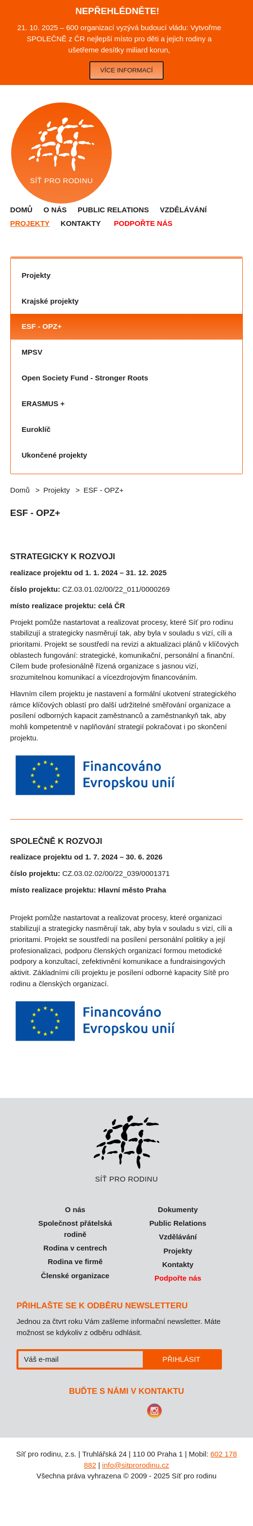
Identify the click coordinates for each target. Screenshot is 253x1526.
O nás (55, 210)
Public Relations (177, 1223)
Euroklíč (36, 429)
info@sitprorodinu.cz (135, 1465)
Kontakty (81, 223)
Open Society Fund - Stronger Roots (84, 378)
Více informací (126, 70)
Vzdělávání (183, 210)
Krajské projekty (49, 301)
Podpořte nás (143, 223)
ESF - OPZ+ (41, 326)
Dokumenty (178, 1209)
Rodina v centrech (75, 1248)
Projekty (30, 223)
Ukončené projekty (54, 455)
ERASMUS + (42, 403)
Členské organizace (75, 1275)
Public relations (113, 210)
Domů (21, 210)
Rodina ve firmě (75, 1261)
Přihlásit (182, 1359)
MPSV (31, 352)
